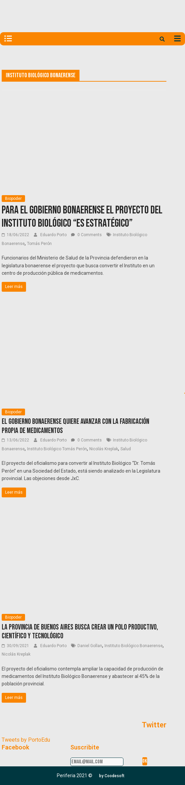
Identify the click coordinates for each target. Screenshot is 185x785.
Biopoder (13, 198)
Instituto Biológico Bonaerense (134, 645)
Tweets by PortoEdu (26, 740)
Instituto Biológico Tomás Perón (57, 449)
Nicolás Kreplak (103, 449)
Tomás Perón (39, 243)
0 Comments (86, 234)
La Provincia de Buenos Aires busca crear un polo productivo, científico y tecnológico (80, 632)
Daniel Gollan (89, 645)
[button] (111, 775)
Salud (125, 449)
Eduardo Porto (54, 234)
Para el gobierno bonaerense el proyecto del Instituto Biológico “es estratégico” (82, 217)
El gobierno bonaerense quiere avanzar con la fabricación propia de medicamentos (75, 426)
